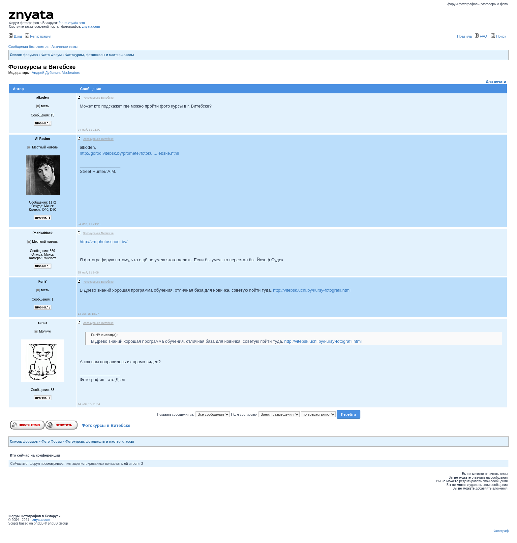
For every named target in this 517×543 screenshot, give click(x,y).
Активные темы (64, 46)
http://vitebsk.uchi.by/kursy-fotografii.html (311, 290)
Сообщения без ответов (28, 46)
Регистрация (38, 36)
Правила (464, 36)
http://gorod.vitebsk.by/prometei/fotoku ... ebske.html (129, 153)
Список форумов (24, 55)
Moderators (71, 73)
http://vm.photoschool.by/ (104, 241)
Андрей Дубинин (46, 73)
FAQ (481, 36)
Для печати (496, 81)
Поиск (498, 36)
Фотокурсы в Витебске (106, 425)
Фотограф (501, 531)
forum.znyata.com (72, 23)
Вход (15, 36)
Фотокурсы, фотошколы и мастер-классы (99, 55)
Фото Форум (52, 55)
